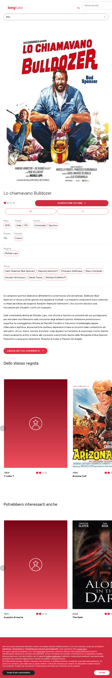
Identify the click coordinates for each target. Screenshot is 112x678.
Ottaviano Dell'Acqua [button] (71, 271)
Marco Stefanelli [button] (93, 271)
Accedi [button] (96, 8)
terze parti (41, 652)
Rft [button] (26, 225)
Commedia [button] (40, 225)
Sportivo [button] (53, 225)
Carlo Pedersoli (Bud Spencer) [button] (20, 271)
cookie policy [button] (82, 649)
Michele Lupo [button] (11, 253)
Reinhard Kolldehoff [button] (56, 277)
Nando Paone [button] (35, 277)
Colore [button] (18, 238)
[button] (71, 203)
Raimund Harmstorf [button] (48, 271)
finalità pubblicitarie (53, 656)
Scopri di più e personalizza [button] (18, 673)
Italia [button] (18, 225)
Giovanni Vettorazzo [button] (15, 277)
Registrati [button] (82, 8)
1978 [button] (7, 225)
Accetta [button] (102, 673)
